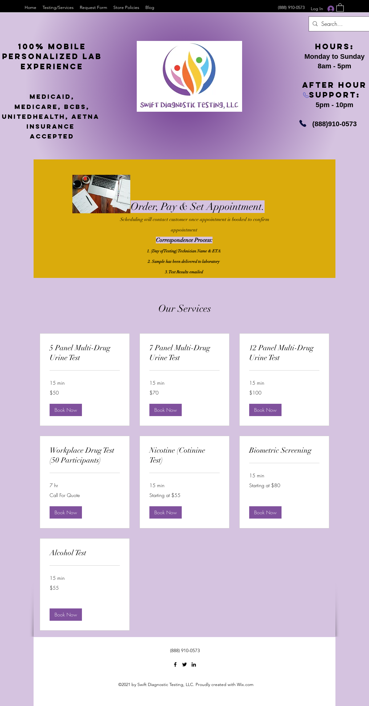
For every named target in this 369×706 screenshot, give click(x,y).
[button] (340, 7)
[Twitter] (184, 664)
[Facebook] (175, 664)
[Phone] (303, 123)
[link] (85, 353)
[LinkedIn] (194, 664)
